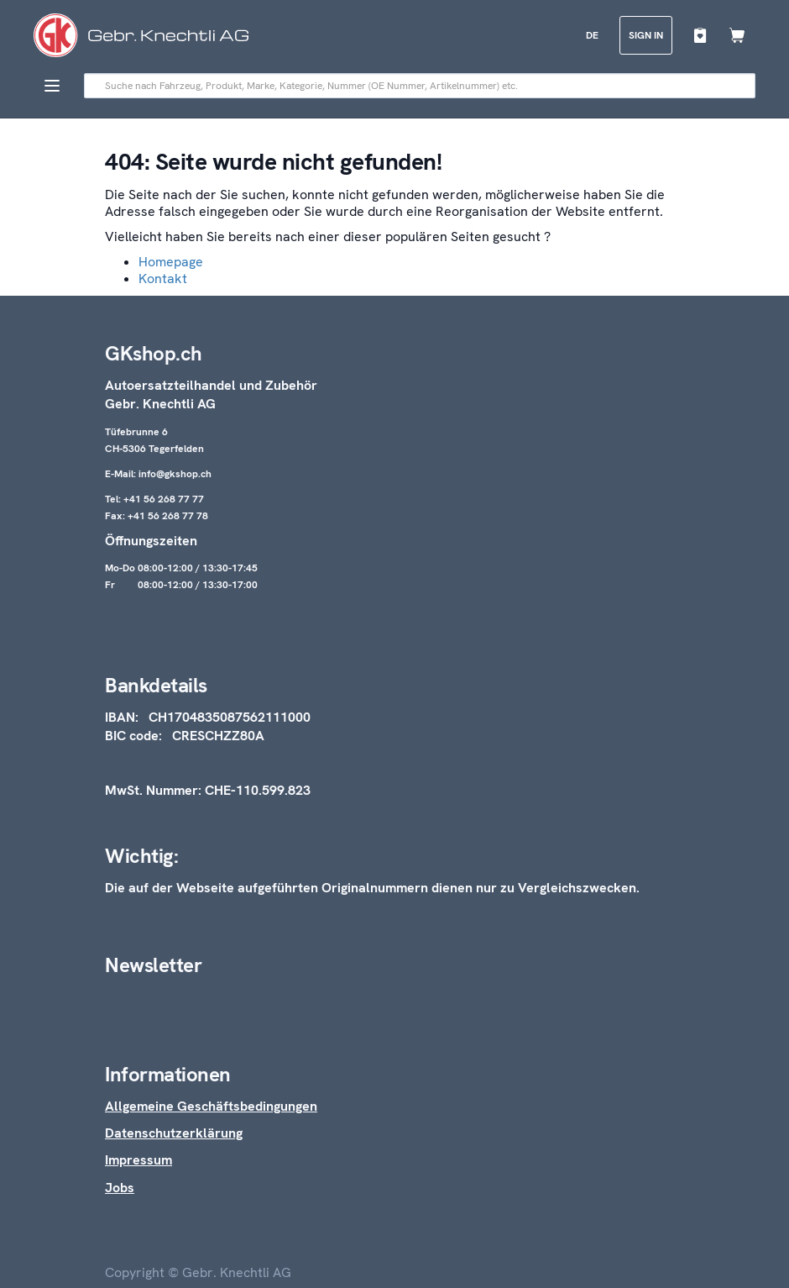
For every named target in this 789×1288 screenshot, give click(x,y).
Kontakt (162, 278)
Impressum (138, 1160)
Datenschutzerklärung (174, 1133)
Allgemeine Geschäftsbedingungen (211, 1106)
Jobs (119, 1187)
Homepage (170, 262)
